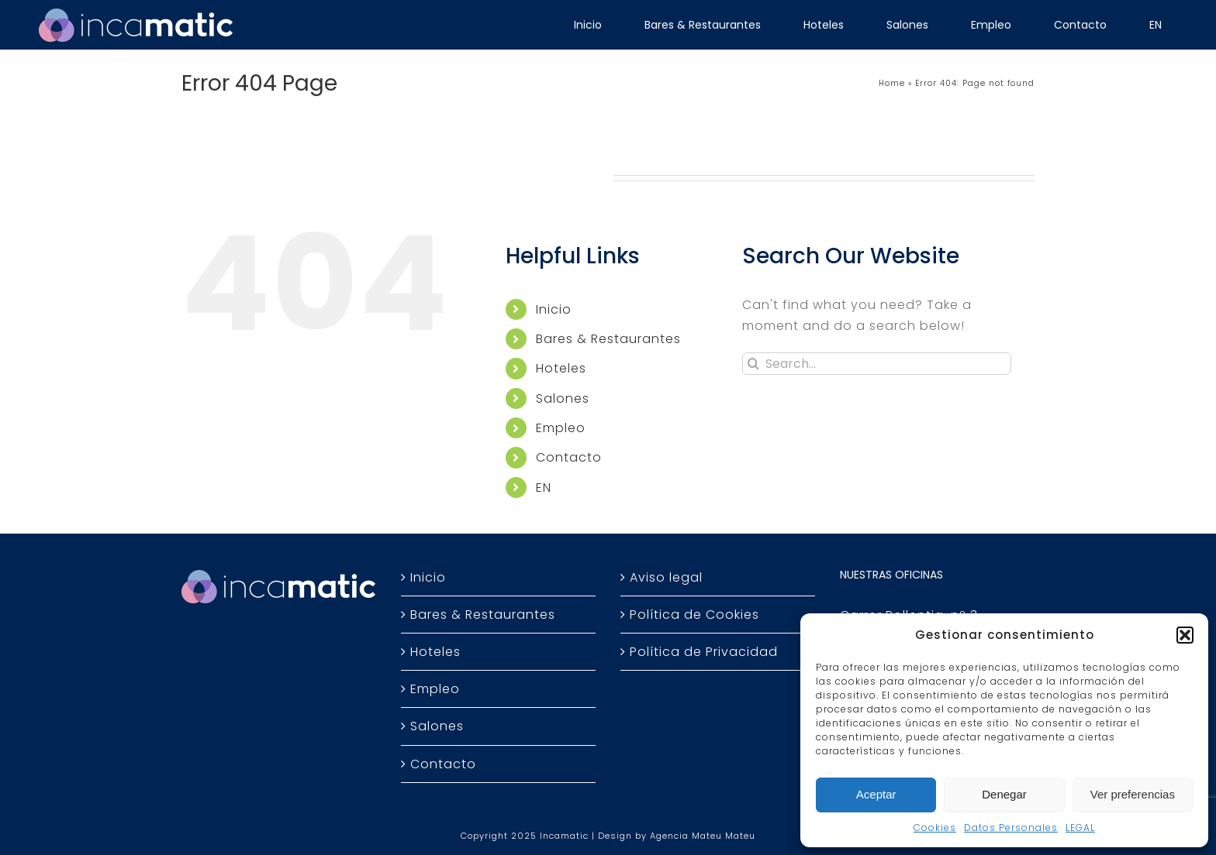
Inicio (554, 309)
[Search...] (876, 363)
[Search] (753, 363)
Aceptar (876, 794)
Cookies (935, 827)
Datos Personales (1011, 827)
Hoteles (561, 368)
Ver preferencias (1132, 794)
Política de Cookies (694, 614)
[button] (1185, 635)
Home (892, 83)
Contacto (569, 457)
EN (543, 487)
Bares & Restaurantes (608, 339)
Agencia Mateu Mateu (702, 835)
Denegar (1004, 794)
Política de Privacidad (704, 652)
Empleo (561, 428)
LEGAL (1080, 827)
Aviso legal (666, 577)
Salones (562, 398)
